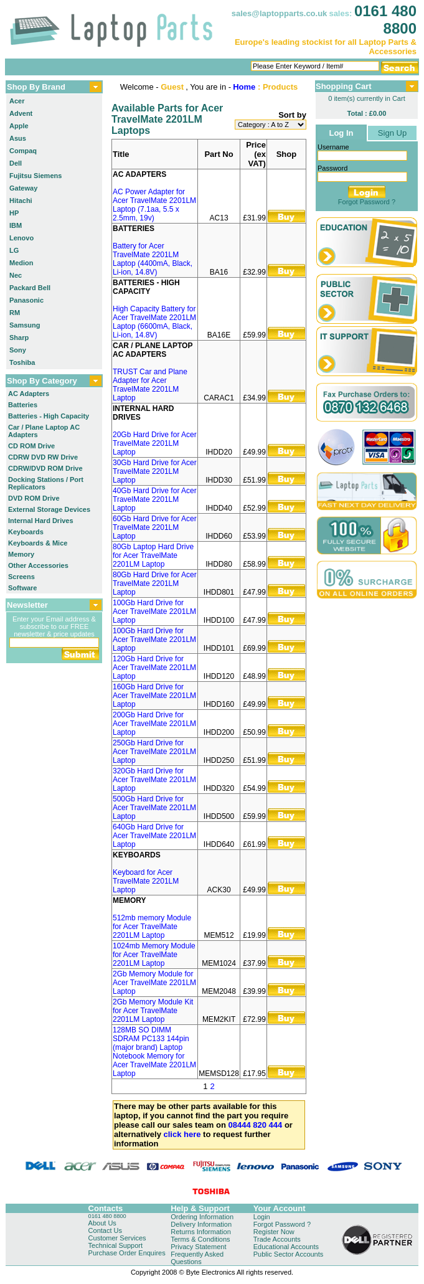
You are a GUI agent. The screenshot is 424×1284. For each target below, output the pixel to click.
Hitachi (20, 200)
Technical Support (115, 1245)
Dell (15, 163)
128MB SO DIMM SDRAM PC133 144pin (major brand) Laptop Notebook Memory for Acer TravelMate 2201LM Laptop (154, 1052)
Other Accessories (38, 565)
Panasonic (26, 300)
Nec (15, 275)
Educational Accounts (286, 1246)
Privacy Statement (198, 1246)
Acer (16, 101)
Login (261, 1216)
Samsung (24, 325)
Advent (20, 113)
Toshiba (22, 362)
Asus (17, 138)
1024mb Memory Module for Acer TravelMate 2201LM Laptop (154, 955)
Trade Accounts (277, 1239)
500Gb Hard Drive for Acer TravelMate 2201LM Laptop (154, 808)
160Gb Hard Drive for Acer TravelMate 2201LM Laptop (154, 695)
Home (244, 87)
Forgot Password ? (366, 201)
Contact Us (105, 1230)
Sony (17, 350)
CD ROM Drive (31, 446)
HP (14, 213)
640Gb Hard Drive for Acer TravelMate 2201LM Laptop (154, 836)
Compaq (23, 150)
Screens (21, 576)
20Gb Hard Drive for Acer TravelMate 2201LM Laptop (155, 443)
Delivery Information (201, 1224)
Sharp (19, 337)
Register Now (273, 1231)
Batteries (22, 404)
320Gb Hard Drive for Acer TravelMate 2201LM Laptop (154, 780)
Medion (21, 263)
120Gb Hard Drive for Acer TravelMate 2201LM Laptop (154, 667)
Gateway (23, 188)
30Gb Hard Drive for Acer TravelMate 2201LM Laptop (155, 471)
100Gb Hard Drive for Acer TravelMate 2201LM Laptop (154, 611)
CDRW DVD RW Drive (43, 457)
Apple (19, 126)
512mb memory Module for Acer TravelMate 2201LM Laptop (152, 926)
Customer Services (117, 1238)
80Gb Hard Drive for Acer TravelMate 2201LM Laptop (155, 583)
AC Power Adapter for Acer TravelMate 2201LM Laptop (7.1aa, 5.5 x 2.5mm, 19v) (154, 204)
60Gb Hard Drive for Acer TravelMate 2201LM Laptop (155, 527)
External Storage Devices (49, 509)
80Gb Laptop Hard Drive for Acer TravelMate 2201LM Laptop (153, 555)
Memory (21, 554)
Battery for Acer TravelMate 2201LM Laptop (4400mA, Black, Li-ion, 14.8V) (152, 259)
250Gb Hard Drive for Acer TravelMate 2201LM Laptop (154, 752)
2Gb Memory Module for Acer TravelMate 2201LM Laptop (154, 983)
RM (14, 312)
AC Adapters (28, 393)
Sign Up (392, 133)
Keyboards (26, 532)
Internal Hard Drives (40, 520)
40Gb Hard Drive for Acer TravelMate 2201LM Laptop (155, 499)
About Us (102, 1223)
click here (182, 1134)
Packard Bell (29, 287)
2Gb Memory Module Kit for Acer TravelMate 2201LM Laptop (153, 1011)
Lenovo (21, 238)
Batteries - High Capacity (48, 416)
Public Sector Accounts (288, 1254)
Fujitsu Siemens (35, 175)
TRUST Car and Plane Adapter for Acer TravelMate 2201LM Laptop (150, 384)
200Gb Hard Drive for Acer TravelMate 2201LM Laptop (154, 723)
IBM (15, 225)
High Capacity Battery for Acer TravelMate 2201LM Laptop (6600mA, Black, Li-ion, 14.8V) (154, 321)
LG (14, 250)
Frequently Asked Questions (197, 1257)
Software (22, 588)
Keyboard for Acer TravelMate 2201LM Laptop (146, 881)
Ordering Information (202, 1216)
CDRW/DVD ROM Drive (45, 468)
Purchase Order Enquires (127, 1253)
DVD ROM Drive (34, 498)
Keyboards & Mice (37, 543)
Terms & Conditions (200, 1239)
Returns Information (201, 1231)
